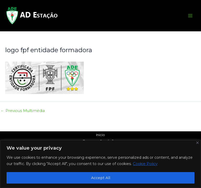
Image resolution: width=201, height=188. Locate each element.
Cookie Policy (145, 163)
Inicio (100, 135)
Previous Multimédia (23, 111)
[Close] (197, 143)
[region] (100, 164)
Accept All (100, 177)
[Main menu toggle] (190, 15)
